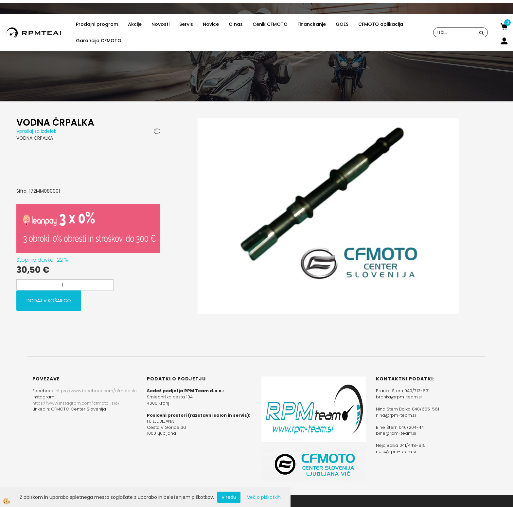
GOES (342, 24)
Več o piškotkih (264, 497)
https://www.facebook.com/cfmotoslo (96, 391)
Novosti (160, 24)
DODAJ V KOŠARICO (49, 300)
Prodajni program (97, 24)
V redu (228, 497)
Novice (211, 24)
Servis (186, 24)
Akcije (135, 24)
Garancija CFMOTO (98, 40)
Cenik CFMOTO (270, 24)
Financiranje (311, 24)
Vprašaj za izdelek (36, 131)
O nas (236, 24)
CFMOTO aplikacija (380, 24)
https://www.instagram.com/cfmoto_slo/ (76, 403)
